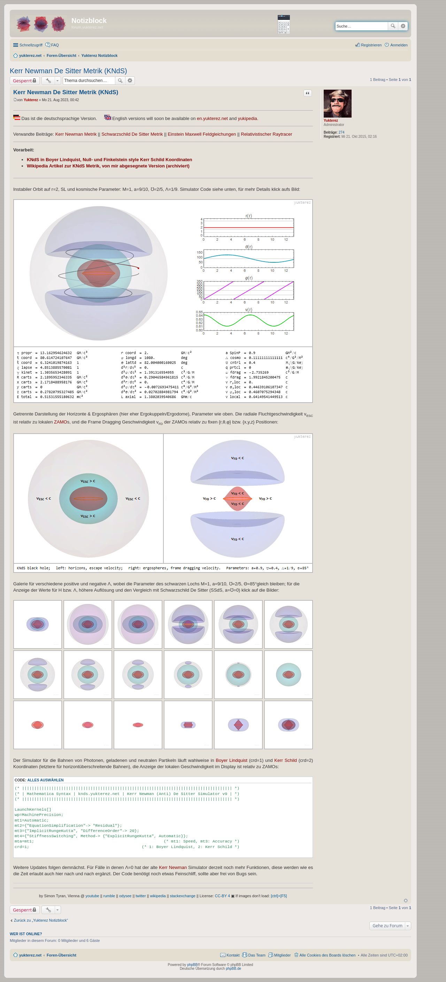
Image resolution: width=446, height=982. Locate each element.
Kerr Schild (285, 760)
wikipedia (158, 896)
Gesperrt (22, 80)
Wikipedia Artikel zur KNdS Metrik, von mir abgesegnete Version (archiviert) (108, 165)
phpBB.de (233, 968)
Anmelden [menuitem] (399, 45)
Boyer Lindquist (231, 760)
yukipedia (247, 118)
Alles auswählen (45, 780)
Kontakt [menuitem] (232, 955)
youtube (92, 896)
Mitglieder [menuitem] (282, 955)
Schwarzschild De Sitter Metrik (132, 134)
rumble (109, 896)
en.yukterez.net (212, 118)
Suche (393, 26)
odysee (125, 896)
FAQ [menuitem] (55, 45)
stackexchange (182, 896)
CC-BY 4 (222, 896)
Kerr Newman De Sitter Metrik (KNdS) (68, 71)
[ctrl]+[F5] (279, 896)
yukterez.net (30, 955)
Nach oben (406, 900)
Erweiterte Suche (403, 26)
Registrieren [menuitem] (371, 45)
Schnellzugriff (31, 45)
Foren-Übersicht (61, 955)
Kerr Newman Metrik (76, 134)
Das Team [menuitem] (256, 955)
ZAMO (60, 422)
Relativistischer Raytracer (266, 134)
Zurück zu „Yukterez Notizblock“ (41, 920)
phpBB (192, 965)
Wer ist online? (26, 934)
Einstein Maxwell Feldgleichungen (202, 134)
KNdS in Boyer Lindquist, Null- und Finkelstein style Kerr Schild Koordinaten (109, 159)
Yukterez (331, 120)
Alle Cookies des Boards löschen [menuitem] (328, 955)
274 (342, 132)
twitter (141, 896)
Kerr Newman (173, 867)
